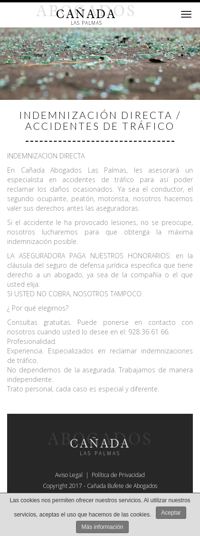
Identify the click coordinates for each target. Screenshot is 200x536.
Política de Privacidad (118, 475)
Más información (102, 527)
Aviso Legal (69, 475)
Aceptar (171, 512)
